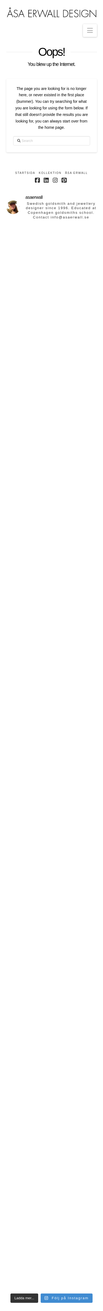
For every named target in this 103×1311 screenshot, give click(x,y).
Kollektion (50, 172)
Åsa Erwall (76, 172)
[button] (90, 30)
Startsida (25, 172)
